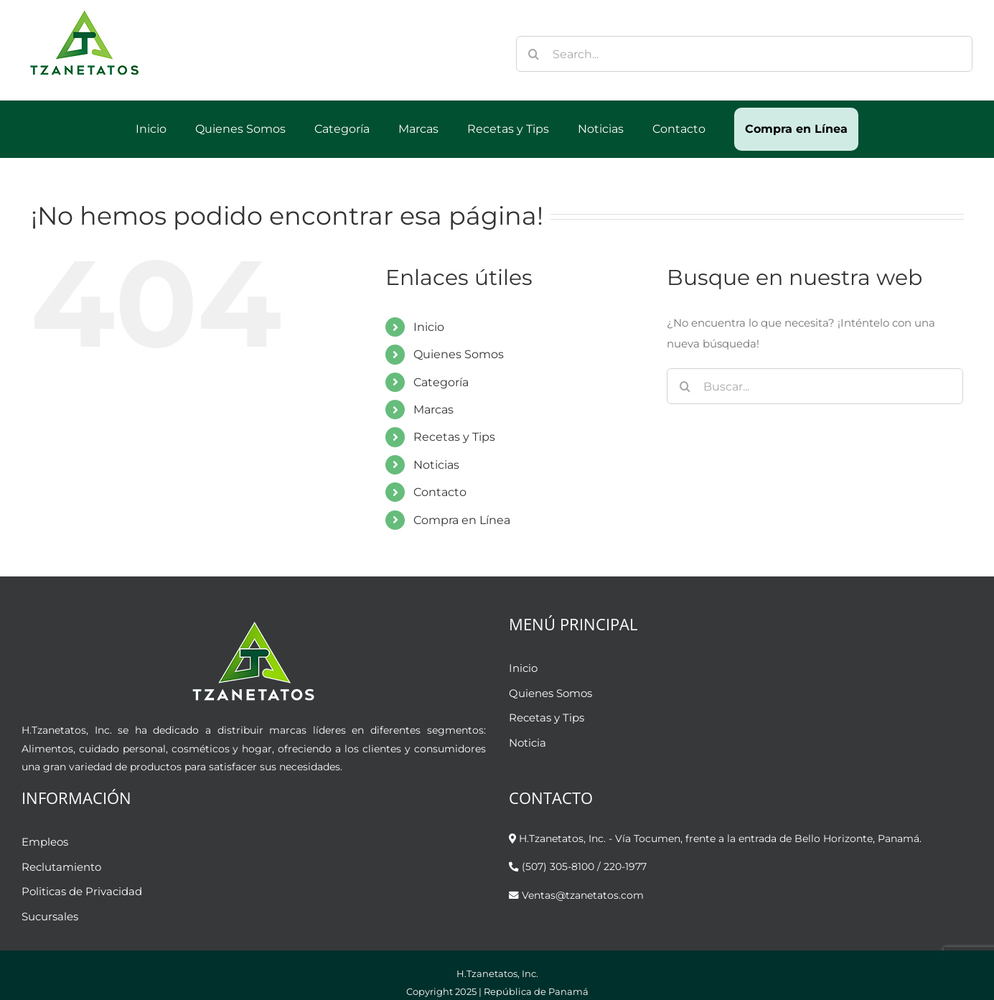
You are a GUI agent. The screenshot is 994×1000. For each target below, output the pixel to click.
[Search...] (744, 54)
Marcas (433, 409)
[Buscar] (534, 54)
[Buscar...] (815, 386)
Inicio (428, 327)
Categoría (441, 382)
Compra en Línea (461, 520)
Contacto (439, 492)
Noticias (436, 465)
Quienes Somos (458, 354)
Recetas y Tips (454, 437)
